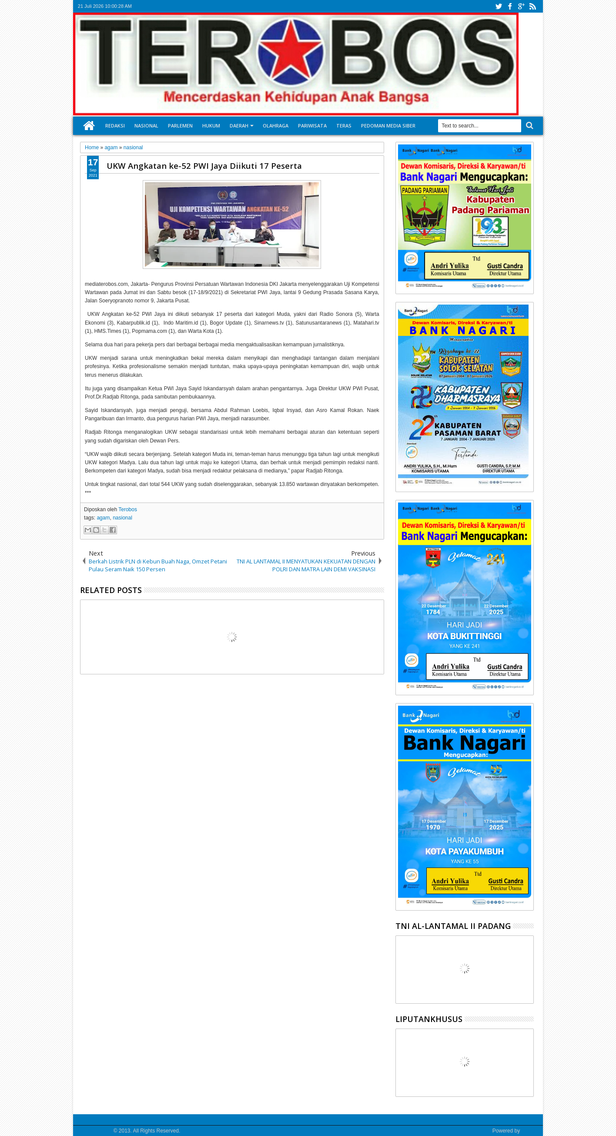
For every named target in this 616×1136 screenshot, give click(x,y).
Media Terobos (95, 1131)
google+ (521, 6)
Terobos (127, 509)
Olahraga (275, 125)
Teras (344, 125)
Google (529, 1131)
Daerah (239, 125)
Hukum (211, 125)
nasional (122, 518)
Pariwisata (312, 125)
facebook (510, 6)
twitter (498, 6)
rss (532, 6)
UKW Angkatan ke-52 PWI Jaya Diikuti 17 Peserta (204, 165)
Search (528, 125)
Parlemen (180, 125)
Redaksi (115, 125)
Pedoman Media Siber (388, 125)
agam (103, 518)
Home (89, 126)
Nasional (146, 125)
